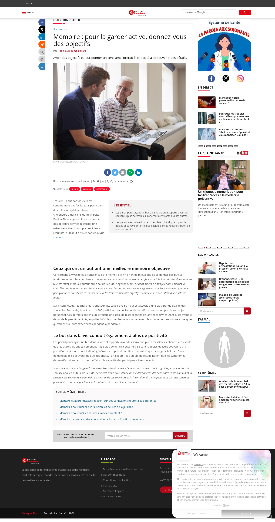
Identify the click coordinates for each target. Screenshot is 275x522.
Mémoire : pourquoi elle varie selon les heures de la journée (96, 406)
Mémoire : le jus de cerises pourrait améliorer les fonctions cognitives (101, 419)
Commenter (124, 181)
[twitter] (227, 78)
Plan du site (110, 485)
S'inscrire (180, 435)
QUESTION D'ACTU (66, 20)
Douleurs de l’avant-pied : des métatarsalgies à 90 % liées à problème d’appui (234, 384)
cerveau (87, 188)
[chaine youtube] (244, 154)
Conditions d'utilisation (117, 480)
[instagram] (241, 78)
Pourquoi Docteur (32, 513)
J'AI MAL (204, 319)
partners (198, 464)
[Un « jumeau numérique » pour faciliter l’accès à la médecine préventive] (224, 175)
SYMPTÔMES (207, 373)
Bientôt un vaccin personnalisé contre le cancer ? (232, 100)
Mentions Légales (113, 491)
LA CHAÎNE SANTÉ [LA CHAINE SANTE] (211, 153)
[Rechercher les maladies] (247, 311)
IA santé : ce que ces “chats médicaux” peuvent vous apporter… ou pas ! (234, 132)
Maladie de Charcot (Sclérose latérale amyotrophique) (230, 297)
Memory (58, 237)
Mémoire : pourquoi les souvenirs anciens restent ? (90, 413)
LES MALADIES (208, 255)
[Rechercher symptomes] (247, 413)
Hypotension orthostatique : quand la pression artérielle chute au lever (233, 267)
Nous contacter (112, 496)
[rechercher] (209, 13)
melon (75, 188)
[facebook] (212, 78)
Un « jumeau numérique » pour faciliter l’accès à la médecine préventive (220, 195)
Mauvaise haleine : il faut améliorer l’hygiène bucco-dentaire (234, 399)
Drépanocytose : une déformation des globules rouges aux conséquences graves (234, 283)
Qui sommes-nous (114, 474)
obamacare (102, 188)
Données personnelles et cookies (123, 469)
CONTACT (27, 3)
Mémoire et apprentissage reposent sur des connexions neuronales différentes (107, 400)
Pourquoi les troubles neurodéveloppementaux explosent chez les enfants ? (234, 117)
